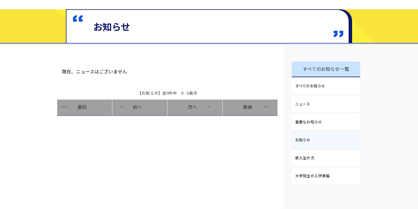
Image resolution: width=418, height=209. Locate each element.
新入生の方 (304, 158)
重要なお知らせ (308, 122)
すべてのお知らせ (310, 86)
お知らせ (303, 140)
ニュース (302, 104)
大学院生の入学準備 (312, 176)
